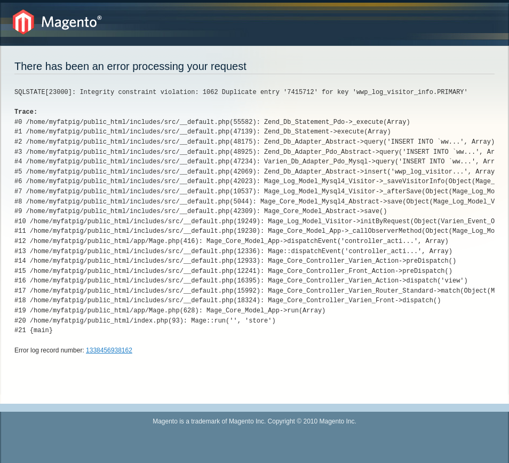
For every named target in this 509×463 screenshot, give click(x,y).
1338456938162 (109, 350)
